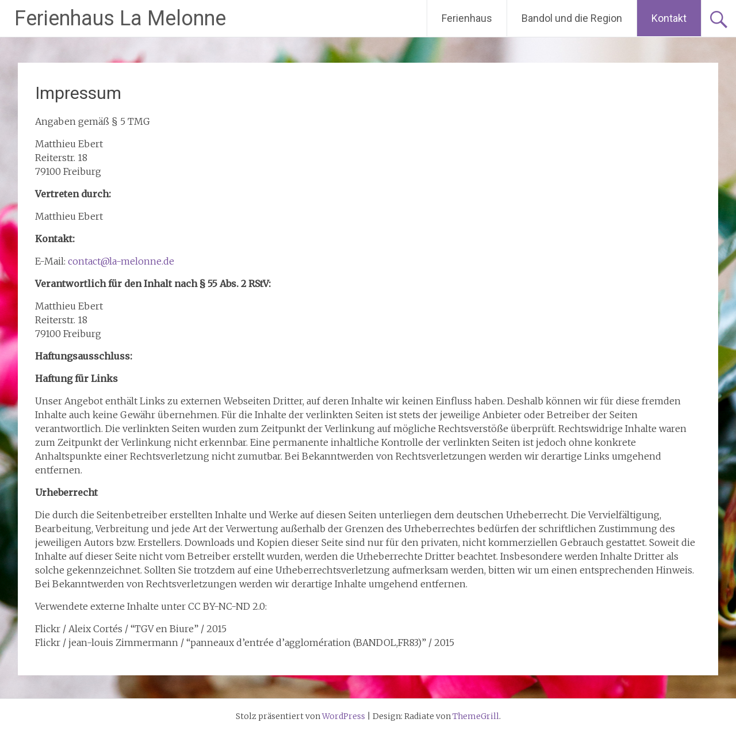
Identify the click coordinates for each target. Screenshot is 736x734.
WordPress (343, 716)
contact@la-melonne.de (121, 261)
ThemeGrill (476, 716)
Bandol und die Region (572, 18)
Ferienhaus (467, 18)
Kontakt (669, 18)
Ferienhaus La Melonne (120, 18)
